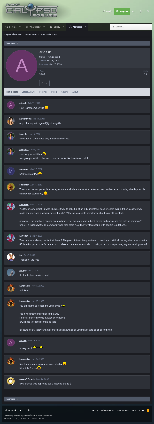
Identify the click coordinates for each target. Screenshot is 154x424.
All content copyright (24, 418)
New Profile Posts (49, 34)
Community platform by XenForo (28, 416)
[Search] (148, 11)
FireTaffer (24, 185)
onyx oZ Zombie (27, 379)
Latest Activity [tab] (28, 92)
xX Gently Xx (25, 119)
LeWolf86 (24, 204)
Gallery (57, 27)
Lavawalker (24, 286)
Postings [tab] (43, 92)
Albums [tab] (64, 92)
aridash (22, 103)
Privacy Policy (122, 410)
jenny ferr (24, 134)
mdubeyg (23, 169)
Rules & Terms (107, 410)
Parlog (22, 270)
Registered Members (13, 34)
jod (20, 255)
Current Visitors (32, 34)
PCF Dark (10, 410)
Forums (13, 27)
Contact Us (93, 410)
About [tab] (75, 92)
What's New (35, 27)
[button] (20, 27)
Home (141, 410)
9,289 (42, 74)
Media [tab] (54, 92)
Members (78, 27)
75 (145, 74)
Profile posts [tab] (12, 92)
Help (133, 410)
